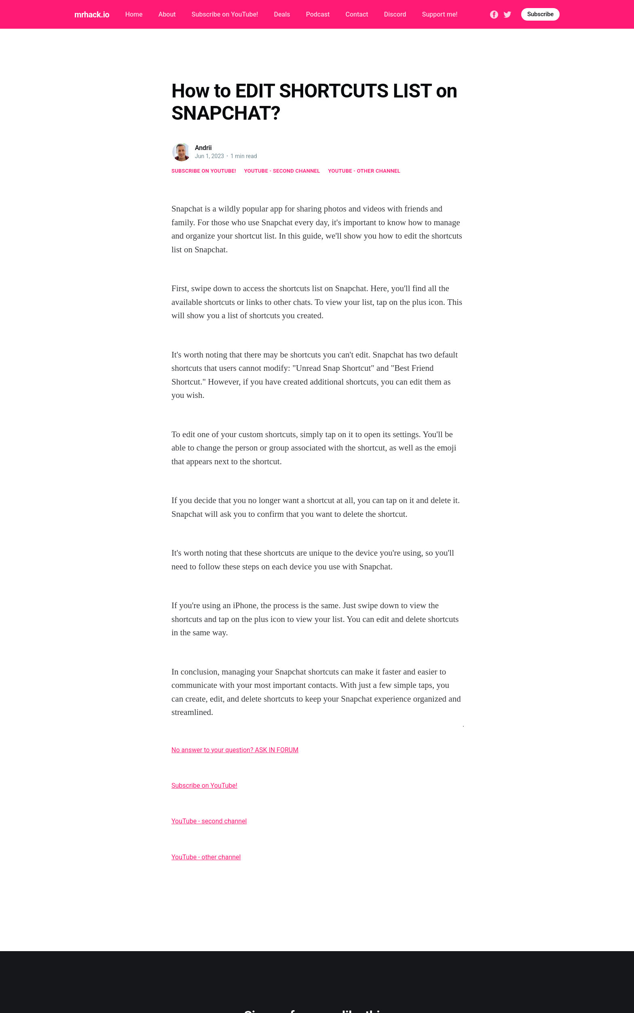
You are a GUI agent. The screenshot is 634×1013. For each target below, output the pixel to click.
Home (134, 14)
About (167, 14)
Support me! (440, 14)
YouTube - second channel (282, 171)
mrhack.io (91, 14)
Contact (357, 14)
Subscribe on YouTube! (225, 14)
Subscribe (540, 14)
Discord (395, 14)
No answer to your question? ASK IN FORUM (234, 750)
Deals (282, 14)
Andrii (203, 148)
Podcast (318, 14)
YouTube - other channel (364, 171)
